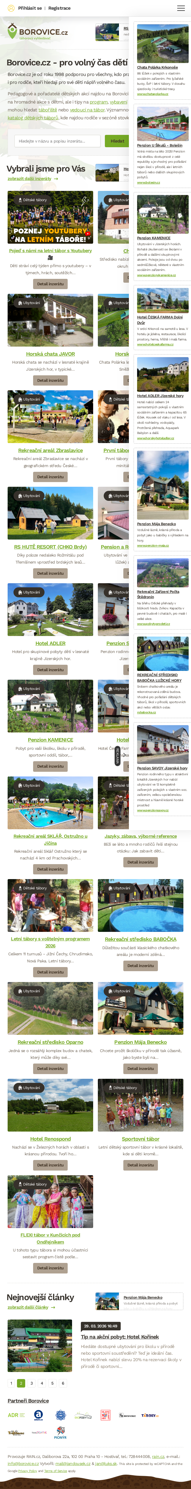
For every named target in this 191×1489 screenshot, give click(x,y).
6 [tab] (63, 1383)
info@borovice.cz (23, 1463)
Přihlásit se (30, 8)
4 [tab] (42, 1383)
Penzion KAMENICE (50, 740)
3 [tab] (31, 1383)
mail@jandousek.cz (72, 1463)
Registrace (59, 8)
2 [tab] (21, 1383)
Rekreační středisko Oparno (50, 1042)
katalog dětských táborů (33, 118)
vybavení (118, 102)
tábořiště (47, 110)
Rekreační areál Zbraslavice (50, 450)
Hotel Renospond (50, 1139)
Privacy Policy (27, 1471)
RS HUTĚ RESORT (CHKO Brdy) (50, 547)
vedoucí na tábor (87, 110)
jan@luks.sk (106, 1463)
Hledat (117, 141)
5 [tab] (52, 1383)
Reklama (118, 756)
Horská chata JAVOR (50, 354)
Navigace (181, 8)
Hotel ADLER (50, 643)
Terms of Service (55, 1471)
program (99, 102)
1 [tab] (11, 1383)
